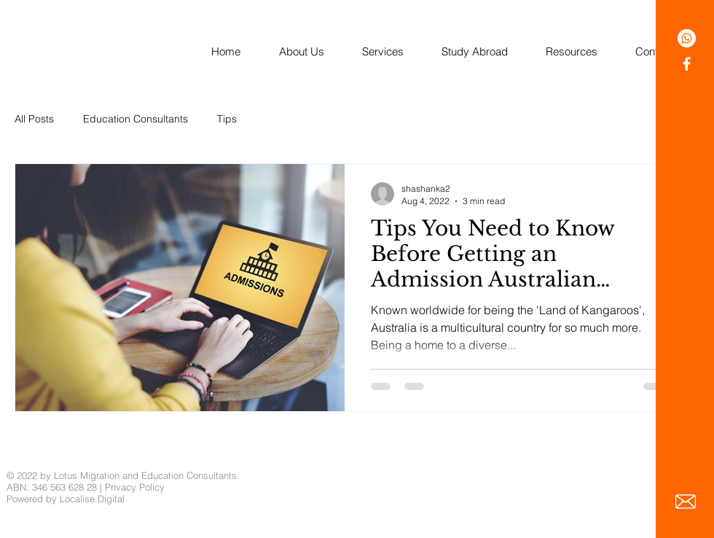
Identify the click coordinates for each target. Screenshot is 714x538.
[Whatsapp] (687, 38)
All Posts (34, 118)
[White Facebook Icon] (687, 64)
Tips (227, 118)
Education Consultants (135, 118)
